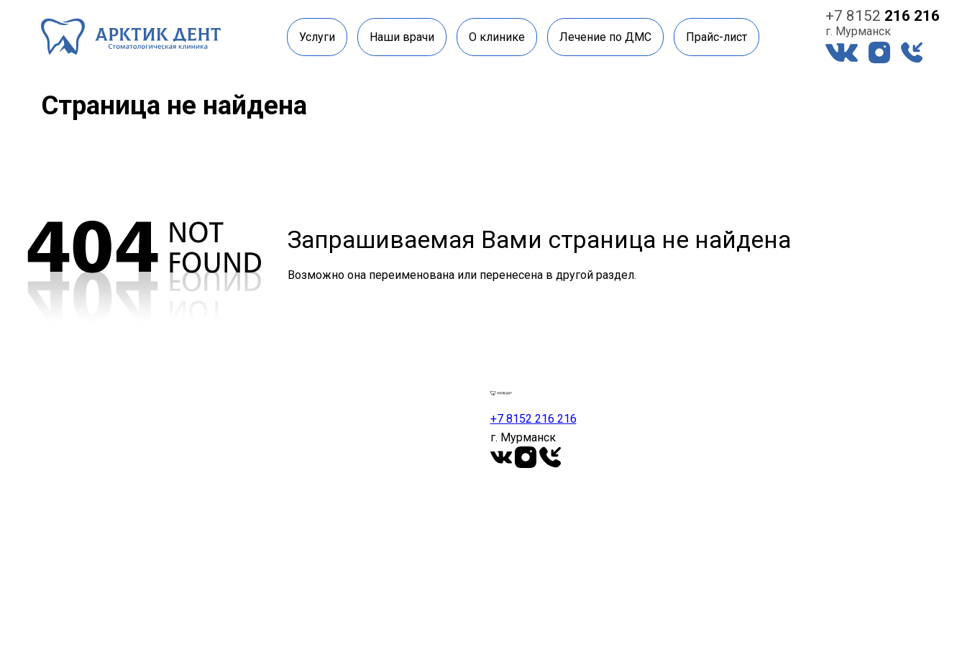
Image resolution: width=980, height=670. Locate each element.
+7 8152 (882, 15)
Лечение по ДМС (605, 37)
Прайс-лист (716, 37)
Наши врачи (402, 37)
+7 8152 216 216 (533, 419)
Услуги (317, 37)
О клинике (497, 37)
